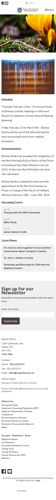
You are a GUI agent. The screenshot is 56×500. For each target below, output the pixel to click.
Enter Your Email (9, 309)
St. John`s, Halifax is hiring (18, 257)
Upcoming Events (12, 202)
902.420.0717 (17, 364)
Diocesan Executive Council (15, 445)
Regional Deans (9, 439)
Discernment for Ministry (14, 417)
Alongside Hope (9, 405)
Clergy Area (7, 448)
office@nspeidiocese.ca (21, 372)
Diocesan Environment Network (17, 424)
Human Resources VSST (13, 455)
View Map (6, 354)
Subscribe (10, 321)
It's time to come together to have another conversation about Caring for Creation (27, 249)
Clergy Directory (9, 451)
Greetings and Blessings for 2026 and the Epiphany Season (27, 266)
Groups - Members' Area (15, 435)
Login (37, 480)
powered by (28, 491)
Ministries (7, 401)
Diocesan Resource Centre (14, 420)
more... (4, 427)
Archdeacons (8, 442)
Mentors (5, 458)
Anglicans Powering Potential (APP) (19, 408)
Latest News (9, 240)
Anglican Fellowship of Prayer (16, 411)
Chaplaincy (7, 414)
